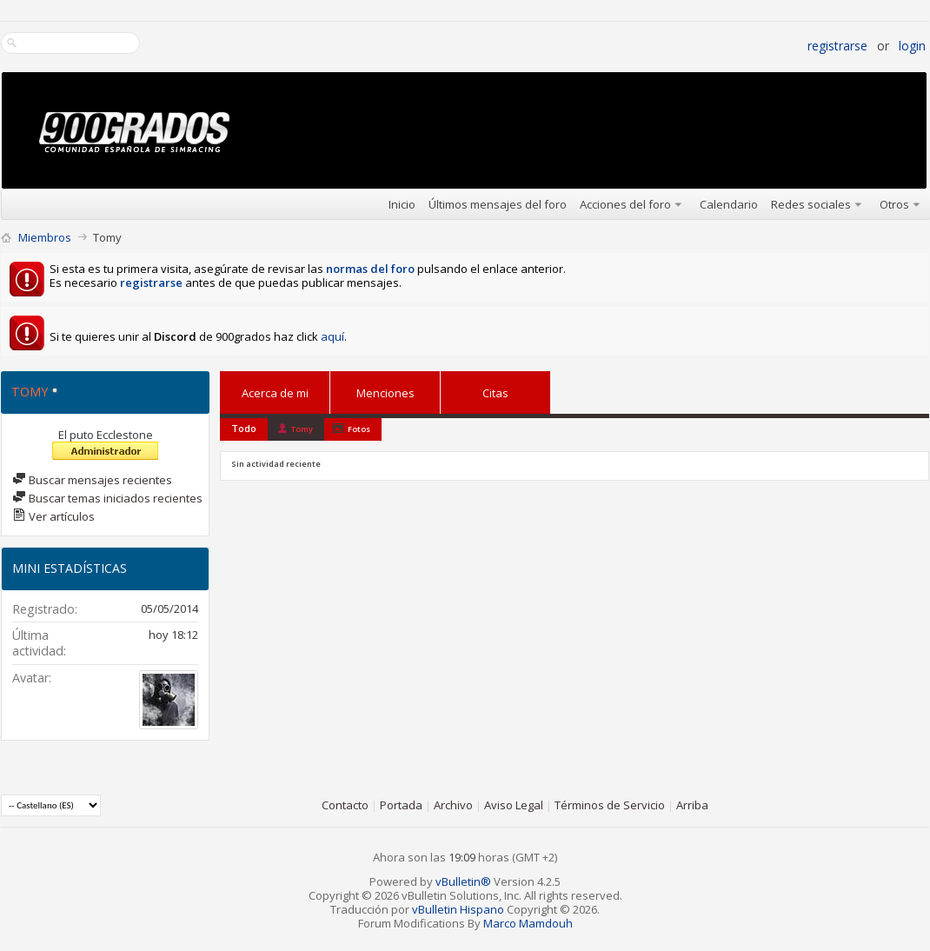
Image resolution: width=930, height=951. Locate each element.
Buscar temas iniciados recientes (107, 498)
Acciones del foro (625, 204)
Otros (894, 204)
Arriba (692, 805)
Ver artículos (53, 516)
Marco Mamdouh (528, 923)
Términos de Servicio (610, 805)
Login (912, 45)
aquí (332, 336)
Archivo (453, 805)
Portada (401, 805)
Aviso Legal (513, 805)
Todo (243, 428)
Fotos (359, 429)
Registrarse (837, 45)
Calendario (729, 204)
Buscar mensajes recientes (92, 480)
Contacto (345, 805)
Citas (495, 389)
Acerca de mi (275, 393)
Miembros (44, 237)
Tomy (302, 429)
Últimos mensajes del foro (497, 204)
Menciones (385, 389)
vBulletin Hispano (458, 909)
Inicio (402, 204)
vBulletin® (463, 881)
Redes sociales (811, 204)
